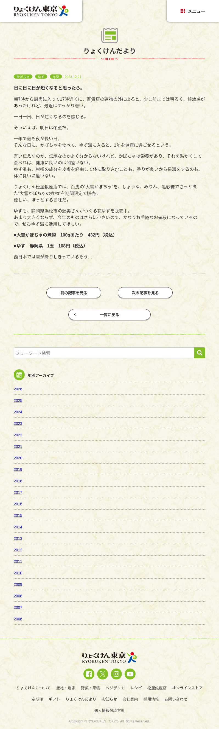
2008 (18, 595)
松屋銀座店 (157, 687)
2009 (18, 584)
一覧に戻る (96, 314)
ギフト (54, 699)
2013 (18, 538)
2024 (18, 411)
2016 (18, 503)
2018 (18, 480)
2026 (18, 388)
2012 (18, 549)
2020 (18, 457)
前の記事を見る (73, 292)
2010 (18, 572)
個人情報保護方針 (109, 710)
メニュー (193, 11)
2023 (18, 423)
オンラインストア (187, 687)
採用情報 (151, 699)
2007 (18, 607)
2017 (18, 492)
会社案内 (130, 699)
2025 (18, 400)
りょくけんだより (81, 699)
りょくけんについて (33, 687)
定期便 (37, 699)
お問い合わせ (175, 699)
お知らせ (109, 699)
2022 (18, 434)
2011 (18, 561)
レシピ (136, 687)
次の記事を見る (145, 292)
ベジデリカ (115, 687)
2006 (18, 618)
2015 (18, 515)
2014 (18, 526)
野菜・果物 (90, 687)
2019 (18, 469)
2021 (18, 446)
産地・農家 (65, 687)
